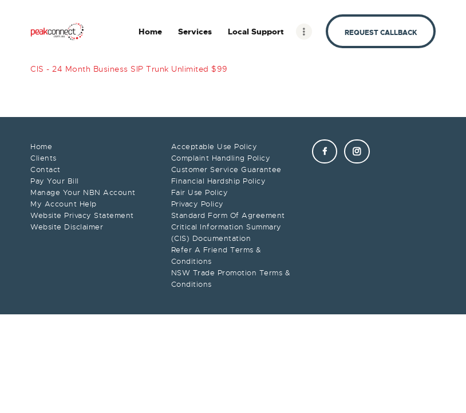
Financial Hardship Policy (218, 181)
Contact (45, 169)
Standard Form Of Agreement (228, 215)
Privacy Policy (197, 204)
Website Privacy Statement (82, 215)
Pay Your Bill (54, 181)
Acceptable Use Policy (214, 146)
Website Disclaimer (66, 227)
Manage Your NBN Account (83, 192)
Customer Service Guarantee (226, 169)
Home (41, 146)
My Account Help (63, 204)
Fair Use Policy (199, 192)
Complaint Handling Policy (221, 158)
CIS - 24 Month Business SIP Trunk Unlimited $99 (129, 69)
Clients (43, 158)
